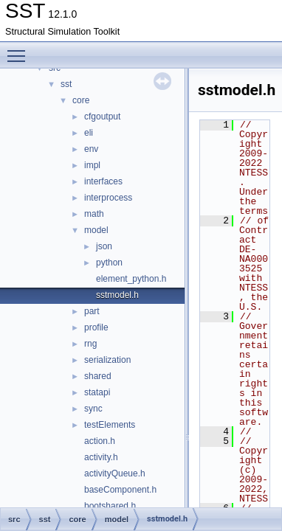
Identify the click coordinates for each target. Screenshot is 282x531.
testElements (109, 425)
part (92, 311)
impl (92, 165)
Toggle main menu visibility (19, 49)
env (91, 149)
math (94, 214)
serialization (107, 360)
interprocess (108, 197)
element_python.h (131, 279)
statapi (97, 392)
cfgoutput (102, 116)
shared (97, 376)
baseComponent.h (120, 490)
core (80, 100)
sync (93, 408)
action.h (99, 441)
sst (66, 84)
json (104, 246)
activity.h (101, 457)
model (96, 230)
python (109, 262)
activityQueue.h (114, 473)
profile (96, 327)
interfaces (103, 181)
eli (88, 133)
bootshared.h (110, 506)
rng (90, 344)
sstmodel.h (117, 295)
